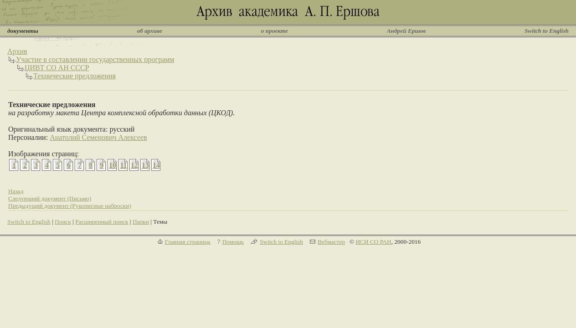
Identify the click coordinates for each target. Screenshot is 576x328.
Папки (141, 221)
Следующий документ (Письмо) (49, 198)
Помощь (233, 241)
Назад (16, 191)
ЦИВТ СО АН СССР (57, 68)
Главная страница (188, 241)
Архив (17, 51)
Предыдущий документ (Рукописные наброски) (69, 205)
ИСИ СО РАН (373, 241)
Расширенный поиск (101, 221)
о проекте (274, 30)
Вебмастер (331, 241)
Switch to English (547, 30)
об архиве (149, 30)
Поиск (63, 221)
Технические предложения (74, 76)
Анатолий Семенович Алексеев (98, 137)
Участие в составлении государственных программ (95, 59)
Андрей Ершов (406, 30)
